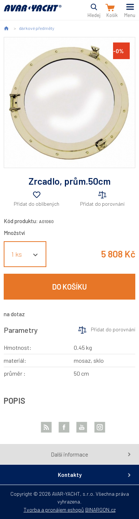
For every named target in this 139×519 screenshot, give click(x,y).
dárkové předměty (36, 28)
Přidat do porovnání (102, 204)
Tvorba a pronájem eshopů (54, 509)
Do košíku (69, 286)
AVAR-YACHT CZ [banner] (33, 12)
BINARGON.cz (100, 509)
